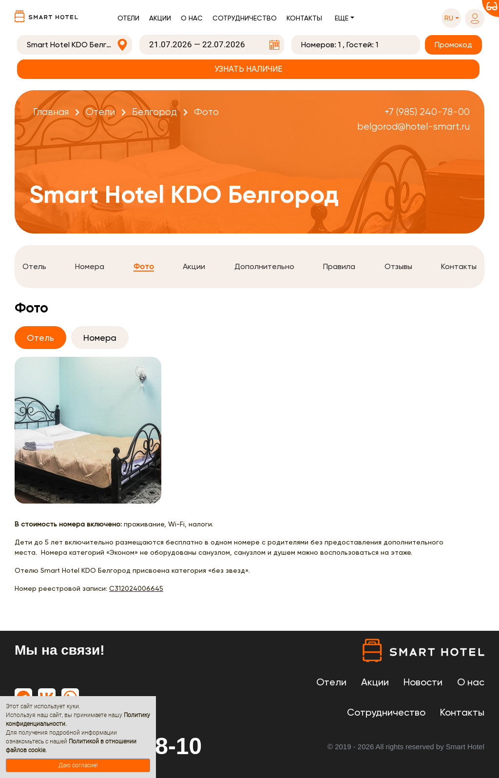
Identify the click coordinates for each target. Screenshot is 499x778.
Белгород (154, 111)
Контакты (304, 18)
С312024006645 (136, 588)
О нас (192, 18)
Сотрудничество (244, 18)
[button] (451, 18)
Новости (422, 682)
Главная (51, 111)
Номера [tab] (99, 337)
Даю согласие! (78, 765)
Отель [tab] (40, 337)
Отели (128, 18)
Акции (160, 18)
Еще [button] (341, 18)
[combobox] (74, 45)
